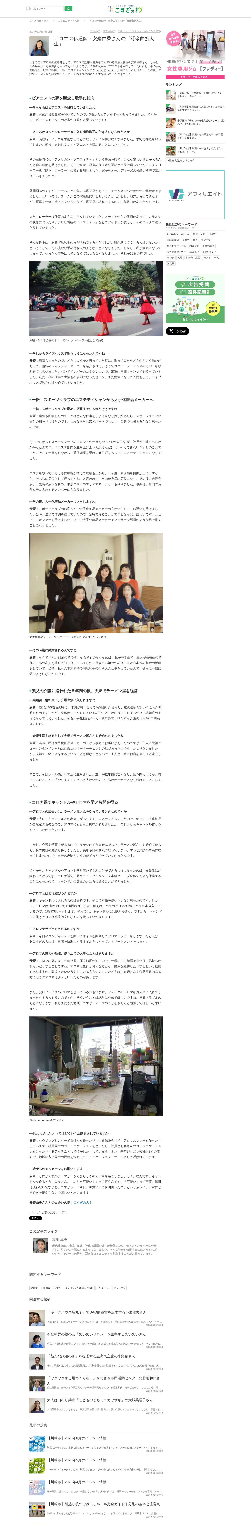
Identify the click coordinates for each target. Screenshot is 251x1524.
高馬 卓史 (59, 1240)
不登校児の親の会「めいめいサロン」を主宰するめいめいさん (96, 1334)
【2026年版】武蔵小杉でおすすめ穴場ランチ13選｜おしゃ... (200, 150)
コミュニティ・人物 (68, 20)
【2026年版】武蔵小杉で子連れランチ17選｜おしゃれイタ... (200, 136)
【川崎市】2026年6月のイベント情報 (76, 1438)
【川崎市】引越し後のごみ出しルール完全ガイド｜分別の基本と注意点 (103, 1504)
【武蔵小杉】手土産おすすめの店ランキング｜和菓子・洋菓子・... (201, 94)
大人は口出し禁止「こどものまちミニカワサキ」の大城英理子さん (100, 1400)
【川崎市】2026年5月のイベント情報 (76, 1460)
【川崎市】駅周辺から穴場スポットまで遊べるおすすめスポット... (201, 108)
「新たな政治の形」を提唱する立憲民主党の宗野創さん (91, 1356)
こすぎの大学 (82, 1202)
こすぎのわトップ (38, 20)
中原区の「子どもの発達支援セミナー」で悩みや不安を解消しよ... (201, 122)
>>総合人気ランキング (180, 160)
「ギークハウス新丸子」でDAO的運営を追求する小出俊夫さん (96, 1312)
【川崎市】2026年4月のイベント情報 (76, 1482)
